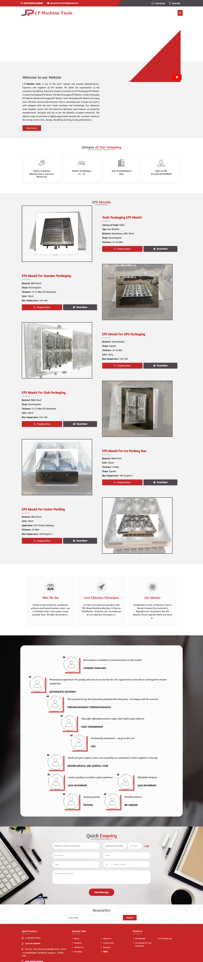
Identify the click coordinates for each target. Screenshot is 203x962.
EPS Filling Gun (165, 938)
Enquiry (106, 947)
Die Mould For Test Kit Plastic (143, 944)
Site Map (78, 951)
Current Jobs (108, 943)
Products (78, 943)
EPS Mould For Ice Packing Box (124, 451)
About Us (107, 938)
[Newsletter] (95, 917)
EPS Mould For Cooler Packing (43, 509)
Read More (160, 248)
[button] (33, 3)
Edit (146, 846)
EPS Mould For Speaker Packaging (46, 276)
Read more (32, 128)
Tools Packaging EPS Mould (122, 217)
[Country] (76, 864)
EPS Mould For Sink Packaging (43, 392)
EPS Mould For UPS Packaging (123, 334)
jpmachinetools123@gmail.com (64, 3)
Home (76, 938)
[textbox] (135, 845)
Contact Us (79, 947)
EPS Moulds (140, 938)
